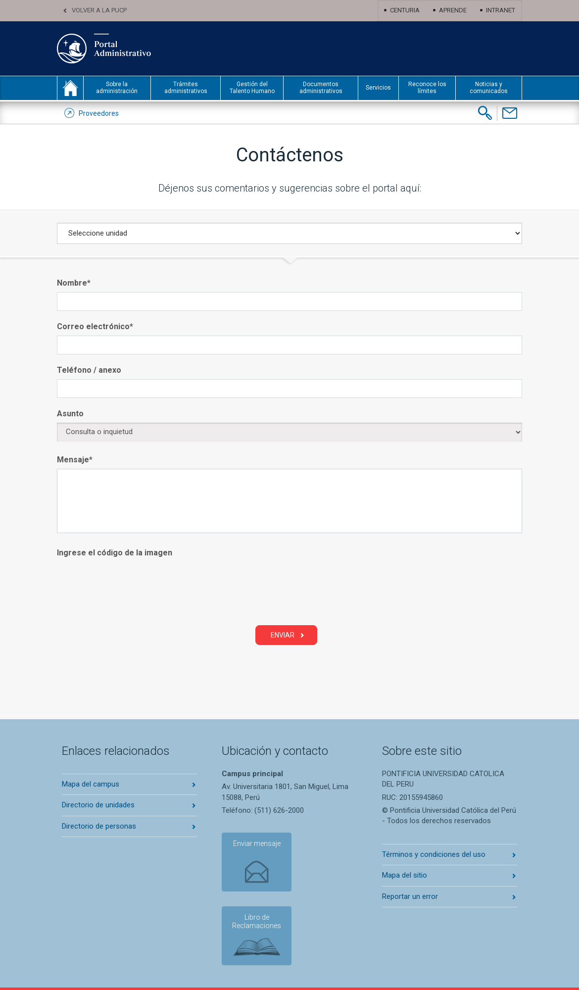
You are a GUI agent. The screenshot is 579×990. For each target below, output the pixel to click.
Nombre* (74, 283)
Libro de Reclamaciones (256, 921)
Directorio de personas (99, 826)
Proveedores (99, 113)
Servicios (378, 87)
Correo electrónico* (95, 326)
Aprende (453, 10)
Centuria (405, 10)
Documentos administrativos (320, 88)
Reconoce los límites (427, 88)
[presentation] (132, 591)
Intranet (500, 10)
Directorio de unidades (98, 804)
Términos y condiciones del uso (433, 854)
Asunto (70, 413)
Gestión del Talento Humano (252, 88)
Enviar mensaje (256, 843)
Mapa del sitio (404, 875)
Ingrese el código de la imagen (114, 552)
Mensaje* (75, 459)
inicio (70, 88)
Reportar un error (410, 896)
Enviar (282, 635)
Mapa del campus (90, 784)
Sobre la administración (117, 88)
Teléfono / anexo (89, 370)
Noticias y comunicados (489, 88)
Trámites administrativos (185, 88)
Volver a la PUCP (99, 10)
